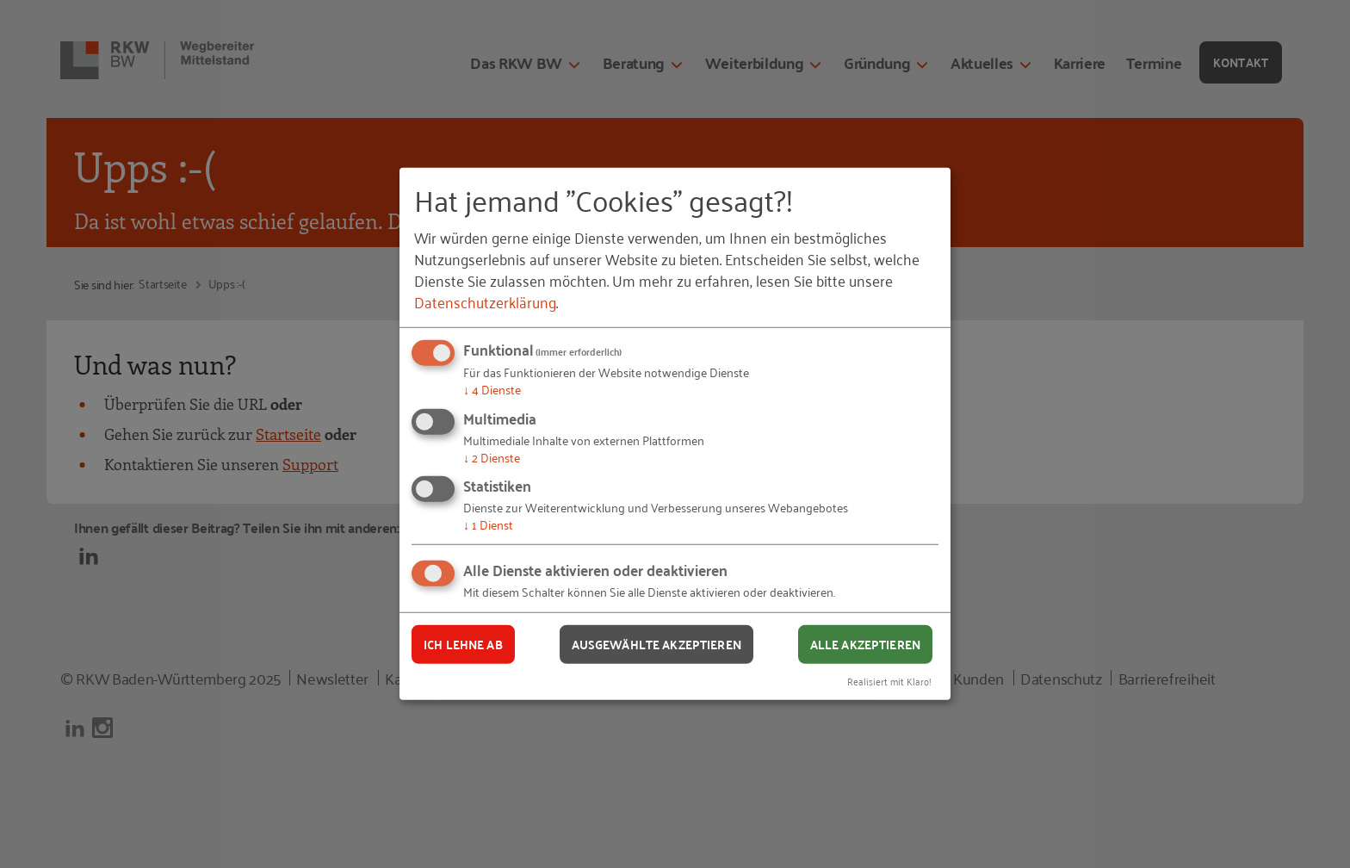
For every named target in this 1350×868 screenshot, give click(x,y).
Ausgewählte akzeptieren (656, 644)
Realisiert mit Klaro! (889, 680)
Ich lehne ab (463, 644)
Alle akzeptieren (865, 644)
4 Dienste (492, 389)
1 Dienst (488, 524)
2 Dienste (491, 457)
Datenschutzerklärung (485, 301)
